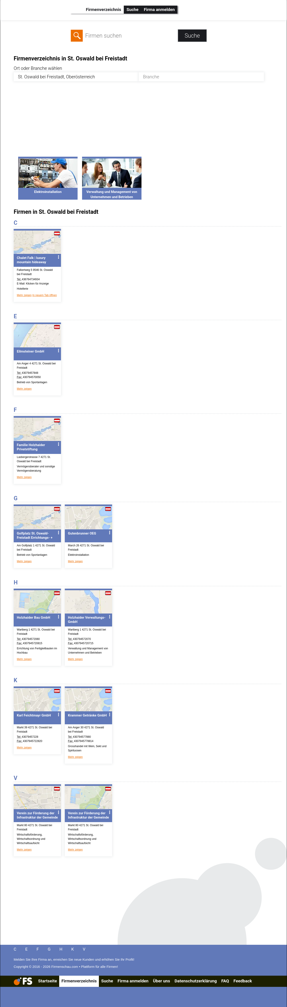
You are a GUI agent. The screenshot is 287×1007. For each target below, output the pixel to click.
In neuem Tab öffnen (44, 295)
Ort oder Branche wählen (38, 68)
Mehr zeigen (24, 295)
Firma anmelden (159, 9)
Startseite (47, 980)
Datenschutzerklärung (195, 980)
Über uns (161, 980)
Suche (132, 9)
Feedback (242, 980)
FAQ (225, 980)
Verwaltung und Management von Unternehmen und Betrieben (111, 192)
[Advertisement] (147, 121)
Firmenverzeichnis (103, 9)
